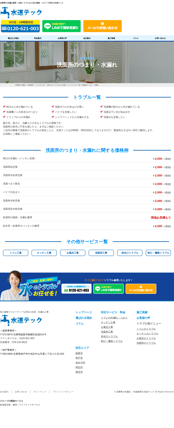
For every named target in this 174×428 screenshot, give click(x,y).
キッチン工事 (44, 253)
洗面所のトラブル (146, 343)
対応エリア (82, 347)
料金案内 (37, 38)
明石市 (79, 367)
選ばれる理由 (13, 38)
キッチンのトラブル (147, 333)
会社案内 (86, 38)
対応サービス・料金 (113, 312)
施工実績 (111, 38)
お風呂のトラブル (146, 338)
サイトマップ (40, 392)
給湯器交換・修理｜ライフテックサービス (20, 405)
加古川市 (80, 362)
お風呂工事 (73, 253)
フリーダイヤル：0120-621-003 (17, 338)
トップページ (84, 312)
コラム (136, 38)
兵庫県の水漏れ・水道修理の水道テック (135, 392)
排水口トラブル (129, 253)
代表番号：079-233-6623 (13, 342)
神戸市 (79, 358)
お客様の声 (62, 38)
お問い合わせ (160, 38)
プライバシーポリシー (63, 392)
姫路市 (79, 353)
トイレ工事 (16, 253)
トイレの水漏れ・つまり (114, 317)
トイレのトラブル (146, 329)
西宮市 (79, 372)
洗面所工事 (101, 253)
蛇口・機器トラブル (158, 253)
